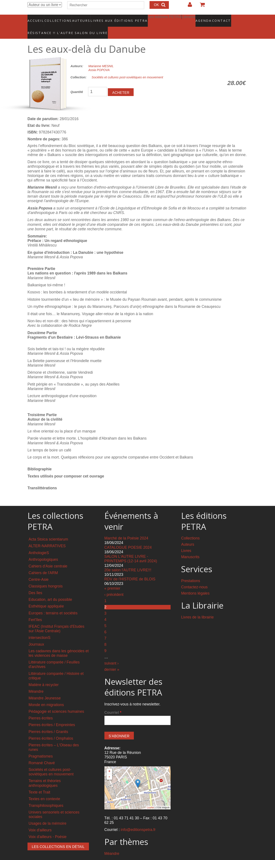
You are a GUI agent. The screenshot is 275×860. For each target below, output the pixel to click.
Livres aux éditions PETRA (109, 18)
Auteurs (78, 18)
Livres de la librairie (197, 608)
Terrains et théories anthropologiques (45, 774)
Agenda (188, 18)
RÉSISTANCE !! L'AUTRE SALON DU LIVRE (57, 26)
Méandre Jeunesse (45, 689)
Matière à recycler (44, 676)
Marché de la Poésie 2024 (126, 529)
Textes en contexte (44, 790)
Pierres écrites (41, 709)
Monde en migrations (46, 696)
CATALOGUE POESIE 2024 (128, 538)
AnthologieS (39, 544)
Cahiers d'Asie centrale (48, 557)
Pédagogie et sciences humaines (56, 702)
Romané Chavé (42, 754)
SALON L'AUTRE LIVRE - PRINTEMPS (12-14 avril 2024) (130, 549)
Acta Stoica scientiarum (48, 530)
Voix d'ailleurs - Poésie (47, 828)
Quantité (76, 83)
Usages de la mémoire (47, 814)
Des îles (35, 584)
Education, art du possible (50, 591)
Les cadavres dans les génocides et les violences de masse (59, 644)
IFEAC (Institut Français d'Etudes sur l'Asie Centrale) (56, 619)
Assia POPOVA (99, 61)
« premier (112, 579)
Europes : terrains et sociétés (53, 604)
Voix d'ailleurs (40, 821)
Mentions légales (195, 584)
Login (187, 6)
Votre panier (200, 6)
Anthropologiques (43, 550)
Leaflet (150, 798)
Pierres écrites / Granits (48, 723)
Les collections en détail (58, 838)
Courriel (112, 703)
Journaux (36, 635)
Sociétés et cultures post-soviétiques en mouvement (127, 68)
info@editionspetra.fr (138, 821)
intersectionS (39, 629)
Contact (206, 18)
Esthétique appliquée (46, 597)
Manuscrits (190, 548)
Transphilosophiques (46, 797)
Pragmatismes (41, 747)
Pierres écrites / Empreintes (52, 716)
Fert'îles (35, 611)
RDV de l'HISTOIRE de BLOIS (130, 570)
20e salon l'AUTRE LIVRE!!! (127, 561)
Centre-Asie (39, 571)
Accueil (36, 18)
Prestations (190, 572)
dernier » (111, 660)
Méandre (36, 682)
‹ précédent (114, 585)
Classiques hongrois (46, 577)
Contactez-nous (194, 578)
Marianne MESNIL (101, 57)
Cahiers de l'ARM (43, 564)
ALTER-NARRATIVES (47, 537)
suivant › (111, 654)
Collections (56, 18)
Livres (186, 542)
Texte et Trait (39, 783)
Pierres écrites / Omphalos (51, 729)
